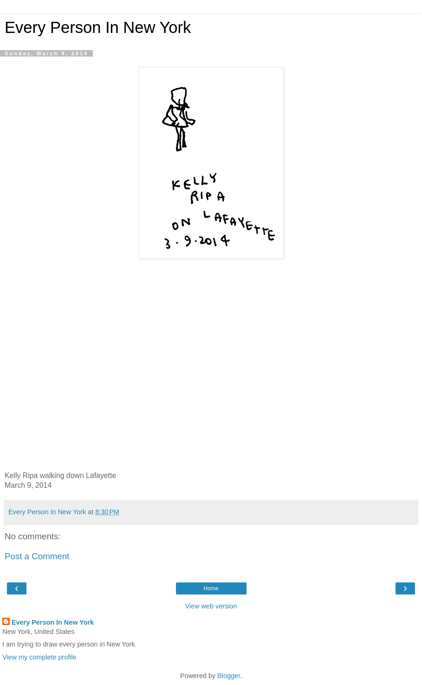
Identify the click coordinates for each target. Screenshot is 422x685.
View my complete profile (39, 657)
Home (210, 588)
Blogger (228, 675)
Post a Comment (37, 556)
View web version (211, 606)
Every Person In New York (98, 27)
